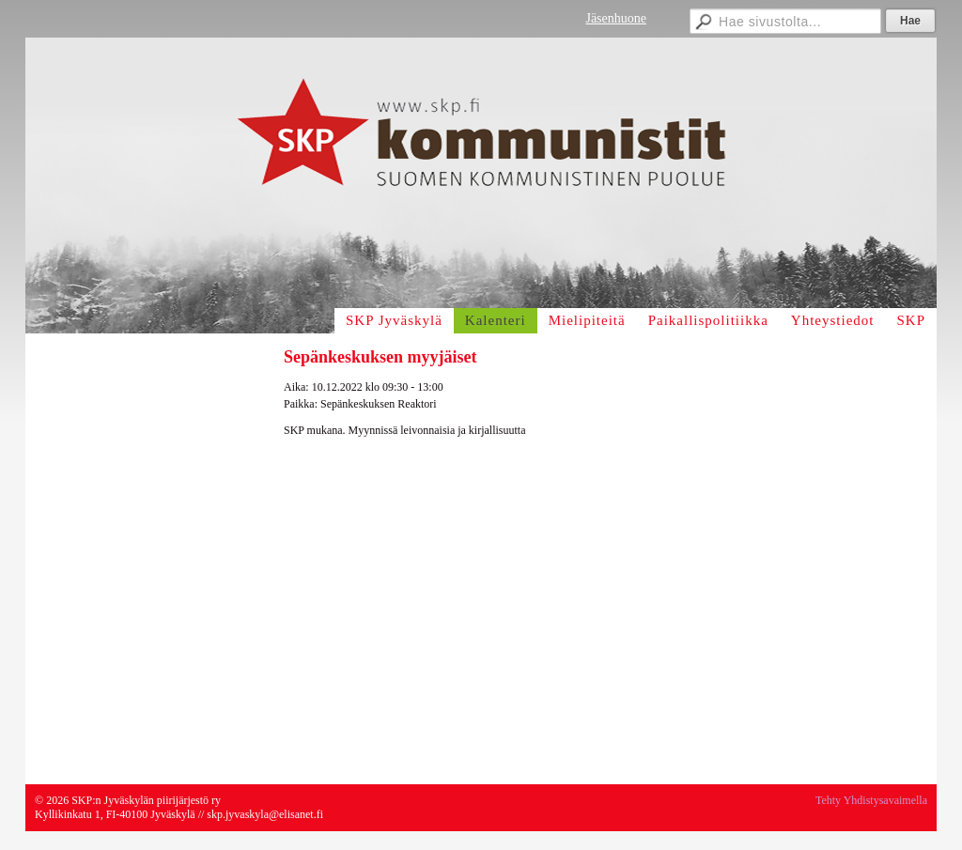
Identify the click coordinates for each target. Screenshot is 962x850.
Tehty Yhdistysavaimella (871, 800)
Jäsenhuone (615, 18)
